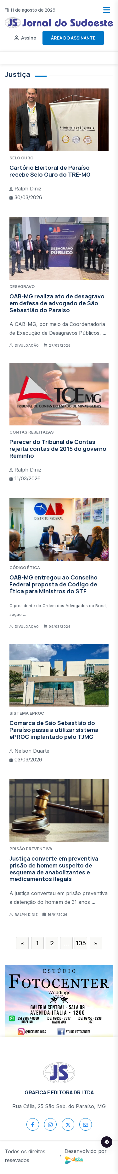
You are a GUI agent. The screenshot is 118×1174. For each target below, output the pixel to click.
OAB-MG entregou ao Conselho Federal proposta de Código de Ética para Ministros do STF (53, 584)
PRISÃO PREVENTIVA (30, 848)
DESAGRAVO (22, 286)
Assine (28, 38)
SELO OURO (21, 157)
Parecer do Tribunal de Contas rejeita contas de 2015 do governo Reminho (57, 448)
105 (81, 943)
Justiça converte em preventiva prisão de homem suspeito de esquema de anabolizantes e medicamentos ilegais (53, 869)
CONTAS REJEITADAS (31, 432)
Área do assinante (73, 38)
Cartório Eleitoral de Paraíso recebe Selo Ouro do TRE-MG (50, 171)
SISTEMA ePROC (26, 713)
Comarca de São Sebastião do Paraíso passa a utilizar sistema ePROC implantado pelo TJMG (53, 729)
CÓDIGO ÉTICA (24, 567)
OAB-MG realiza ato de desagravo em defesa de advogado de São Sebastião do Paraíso (56, 302)
